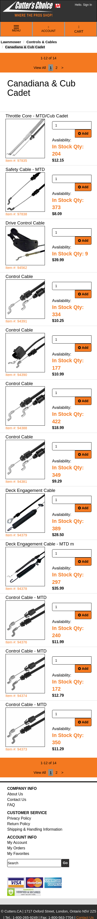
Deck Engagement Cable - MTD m (40, 543)
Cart (79, 29)
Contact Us (16, 800)
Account (48, 29)
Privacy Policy (19, 818)
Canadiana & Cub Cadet (25, 47)
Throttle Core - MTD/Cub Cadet (37, 115)
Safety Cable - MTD (25, 169)
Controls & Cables (41, 42)
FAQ (11, 805)
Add (83, 133)
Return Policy (18, 824)
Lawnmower (11, 42)
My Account (17, 842)
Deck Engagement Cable (30, 490)
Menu (16, 29)
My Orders (16, 848)
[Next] (62, 67)
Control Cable (19, 276)
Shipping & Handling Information (34, 829)
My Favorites (18, 854)
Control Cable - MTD (26, 597)
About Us (15, 794)
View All (40, 68)
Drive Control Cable (25, 222)
